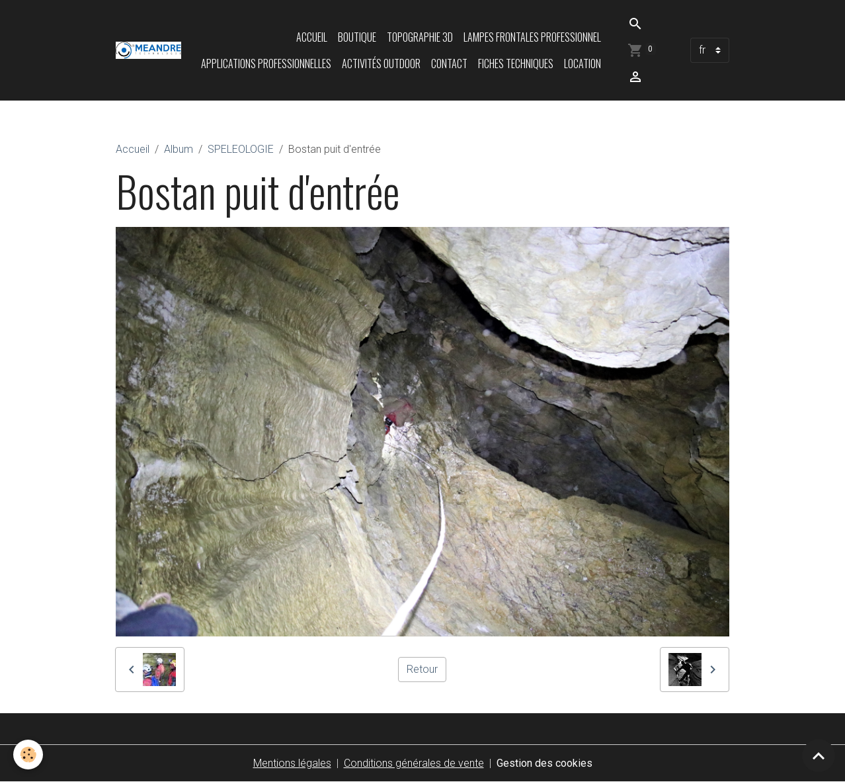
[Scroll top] (818, 755)
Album (178, 149)
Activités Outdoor (381, 63)
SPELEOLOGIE (241, 149)
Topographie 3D (420, 37)
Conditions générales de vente (414, 763)
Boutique (357, 37)
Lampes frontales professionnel (532, 37)
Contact (449, 63)
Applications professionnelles (266, 63)
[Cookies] (28, 754)
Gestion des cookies (544, 763)
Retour (422, 669)
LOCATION (582, 63)
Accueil (311, 37)
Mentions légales (292, 763)
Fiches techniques (515, 63)
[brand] (148, 50)
